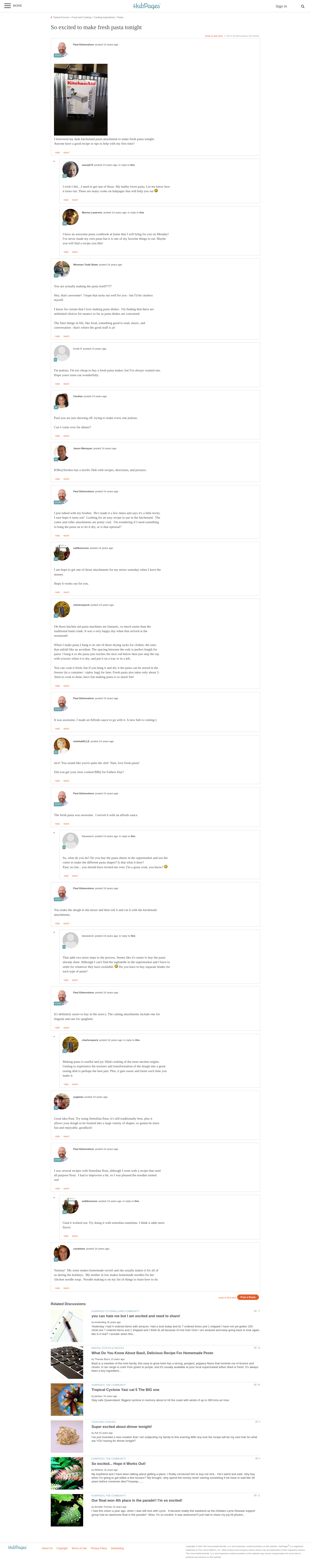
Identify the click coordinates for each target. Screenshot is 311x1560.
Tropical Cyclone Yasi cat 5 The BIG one (125, 1390)
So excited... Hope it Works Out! (119, 1464)
